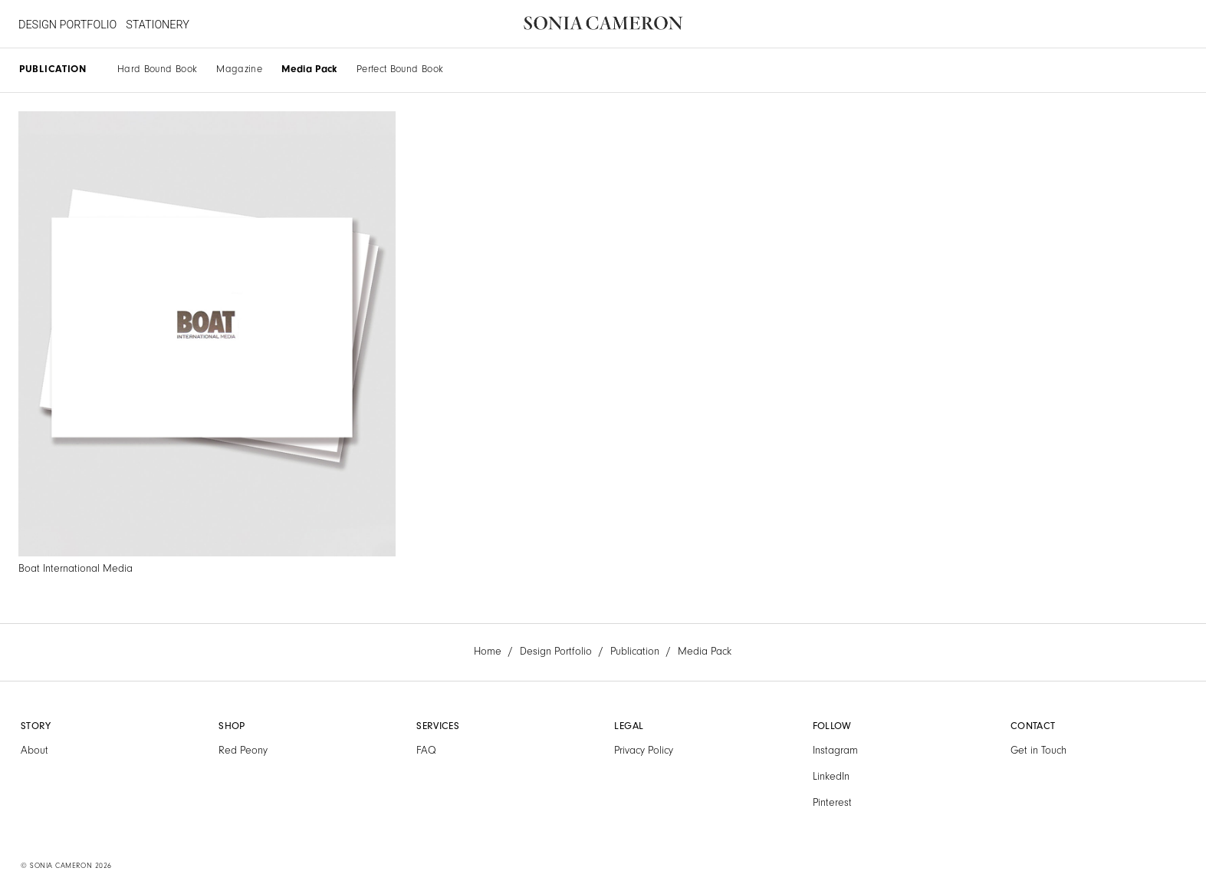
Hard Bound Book (157, 68)
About (34, 750)
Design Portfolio (556, 651)
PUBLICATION (53, 68)
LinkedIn (831, 777)
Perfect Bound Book (400, 68)
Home (487, 651)
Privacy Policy (643, 750)
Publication (634, 651)
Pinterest (832, 803)
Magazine (239, 68)
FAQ (426, 750)
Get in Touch (1038, 750)
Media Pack (309, 68)
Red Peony (243, 750)
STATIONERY (157, 24)
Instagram (835, 750)
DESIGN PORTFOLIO (67, 24)
